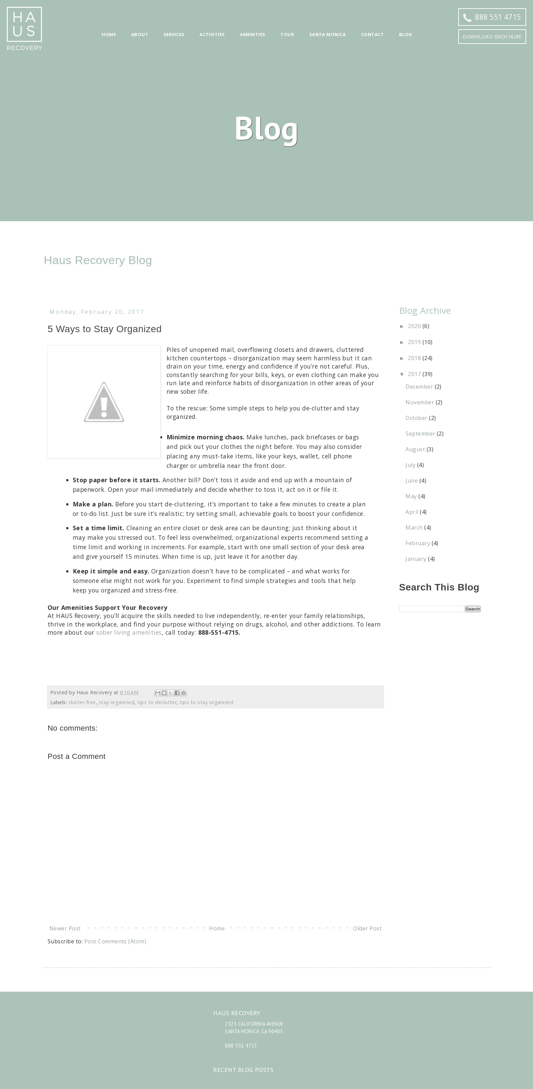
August (416, 449)
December (420, 386)
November (420, 402)
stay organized (117, 702)
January (417, 559)
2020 (415, 326)
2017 (415, 374)
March (415, 527)
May (412, 496)
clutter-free (82, 702)
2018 (415, 358)
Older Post (367, 928)
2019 (415, 342)
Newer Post (65, 928)
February (418, 543)
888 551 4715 (492, 17)
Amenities (252, 34)
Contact (372, 34)
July (411, 465)
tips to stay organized (206, 702)
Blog (405, 34)
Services (174, 34)
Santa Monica (327, 34)
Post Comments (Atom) (115, 941)
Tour (287, 34)
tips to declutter (157, 702)
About (139, 34)
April (413, 512)
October (417, 418)
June (412, 480)
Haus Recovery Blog (98, 260)
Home (109, 34)
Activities (212, 34)
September (421, 433)
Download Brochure (492, 36)
